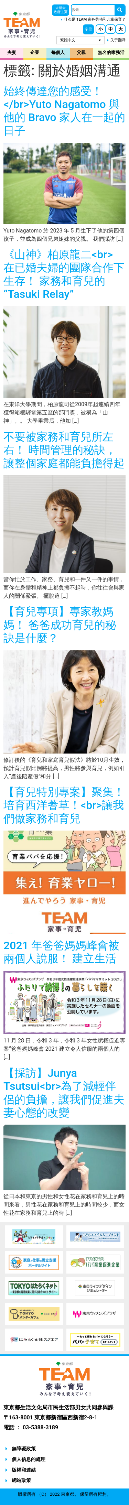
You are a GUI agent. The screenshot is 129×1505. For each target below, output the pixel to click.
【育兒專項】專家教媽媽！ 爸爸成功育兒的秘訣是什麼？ (59, 625)
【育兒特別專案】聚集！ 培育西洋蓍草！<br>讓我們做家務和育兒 (64, 805)
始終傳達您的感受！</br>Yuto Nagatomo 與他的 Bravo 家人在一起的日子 (64, 111)
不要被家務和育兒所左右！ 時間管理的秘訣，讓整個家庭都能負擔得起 (64, 450)
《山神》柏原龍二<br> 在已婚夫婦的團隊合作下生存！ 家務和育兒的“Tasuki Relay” (64, 274)
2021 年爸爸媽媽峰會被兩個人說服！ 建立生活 (61, 952)
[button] (88, 29)
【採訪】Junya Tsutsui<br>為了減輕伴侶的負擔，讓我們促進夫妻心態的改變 (64, 1093)
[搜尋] (120, 10)
